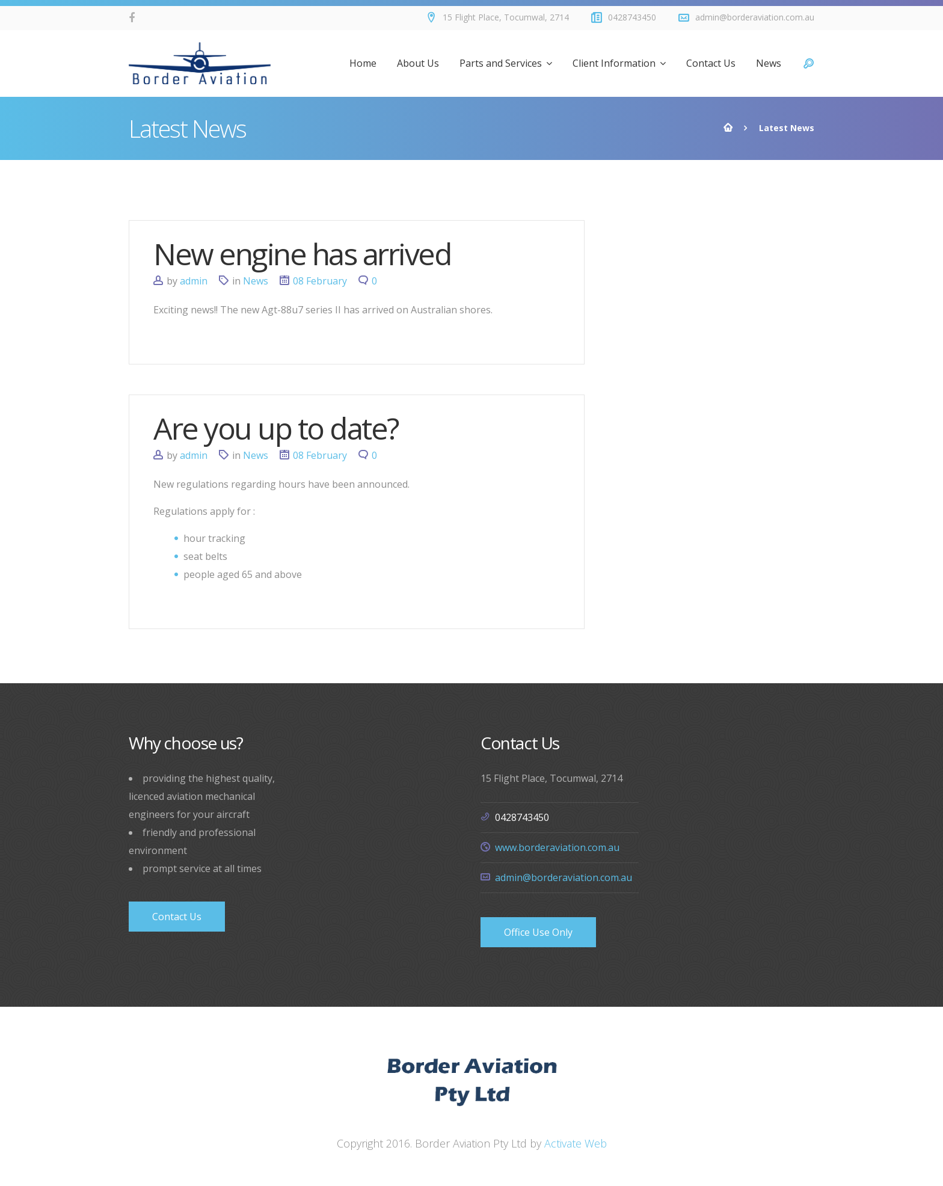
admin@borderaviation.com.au (563, 877)
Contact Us (176, 916)
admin (193, 280)
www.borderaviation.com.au (557, 847)
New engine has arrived (302, 253)
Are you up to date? (276, 428)
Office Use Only (538, 932)
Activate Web (575, 1143)
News (255, 280)
